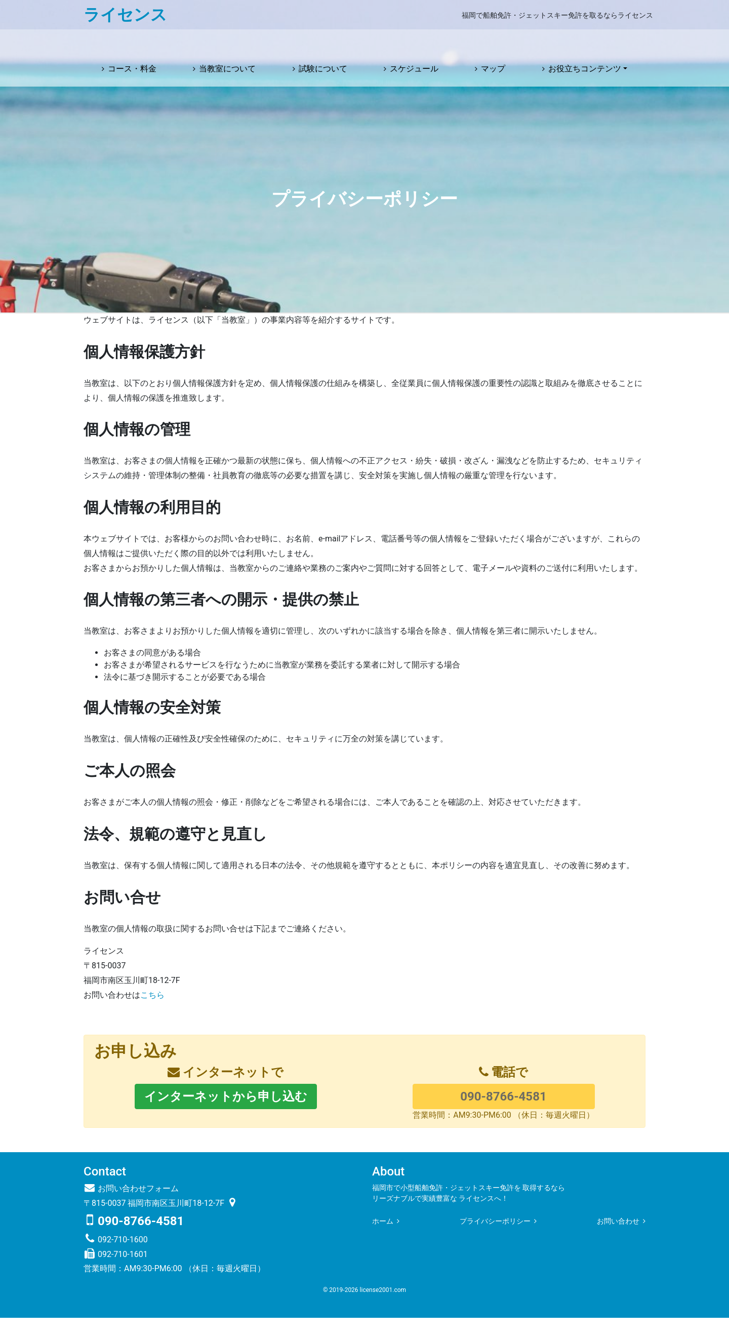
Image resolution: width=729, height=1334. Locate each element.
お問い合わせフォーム (131, 1204)
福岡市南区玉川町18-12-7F (183, 1219)
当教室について (227, 43)
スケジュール (414, 43)
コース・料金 (132, 43)
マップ (493, 43)
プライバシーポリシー (495, 1237)
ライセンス (125, 14)
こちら (152, 1010)
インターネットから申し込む (225, 1112)
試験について (323, 43)
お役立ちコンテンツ (584, 43)
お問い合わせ (618, 1237)
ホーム (382, 1237)
